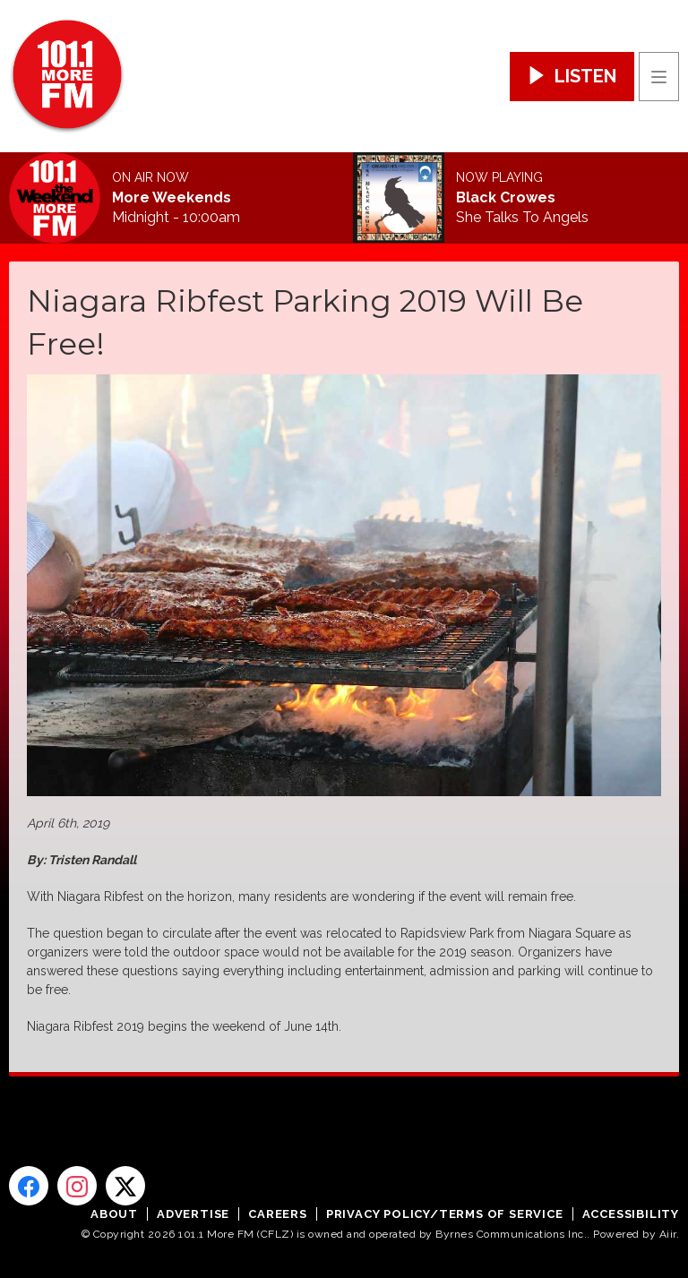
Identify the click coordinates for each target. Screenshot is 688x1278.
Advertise (193, 1214)
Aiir (667, 1234)
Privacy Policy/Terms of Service (444, 1214)
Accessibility (630, 1214)
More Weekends (171, 198)
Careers (277, 1214)
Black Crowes (505, 198)
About (114, 1214)
